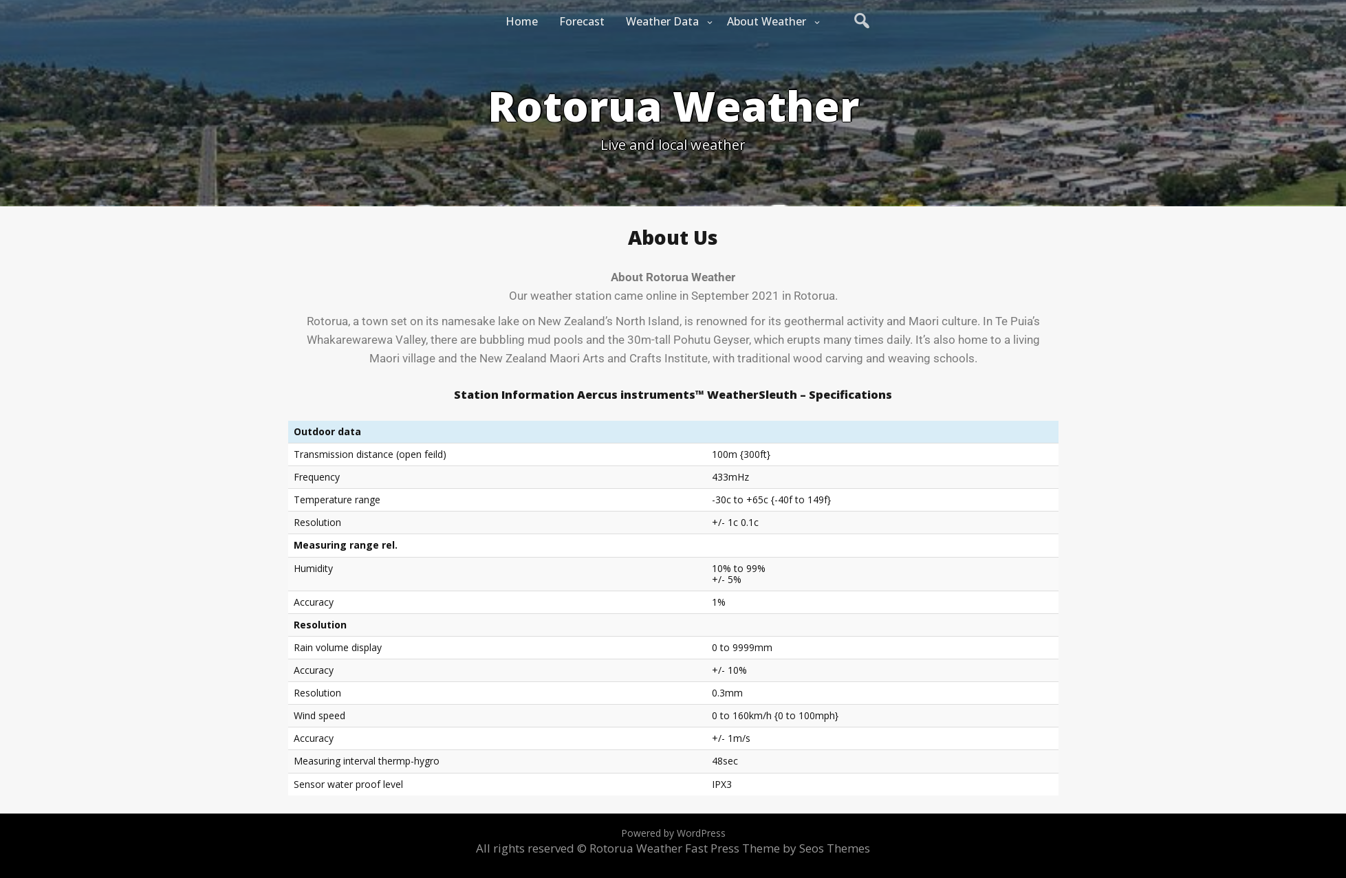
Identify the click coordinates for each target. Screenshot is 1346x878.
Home (522, 21)
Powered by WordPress (673, 832)
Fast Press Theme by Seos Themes (777, 848)
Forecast (582, 21)
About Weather (766, 21)
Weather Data (662, 21)
